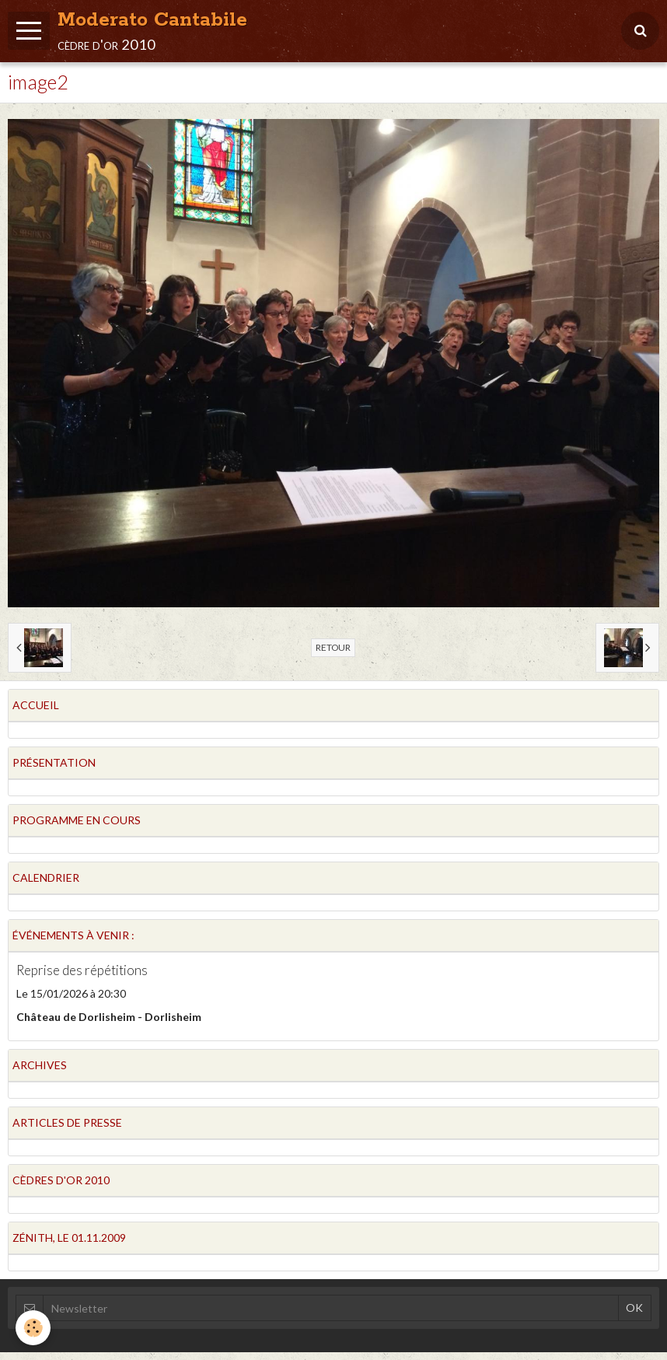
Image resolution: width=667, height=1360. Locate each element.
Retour (333, 647)
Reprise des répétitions (82, 970)
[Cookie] (33, 1327)
